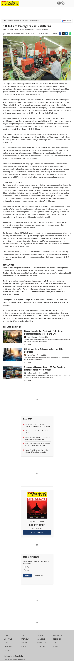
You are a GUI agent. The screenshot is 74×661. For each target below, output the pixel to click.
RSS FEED (7, 650)
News (10, 20)
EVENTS (23, 635)
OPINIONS (40, 635)
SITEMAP (56, 646)
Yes (28, 567)
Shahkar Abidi (30, 355)
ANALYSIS (24, 643)
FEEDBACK (57, 639)
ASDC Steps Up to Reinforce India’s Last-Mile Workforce (43, 350)
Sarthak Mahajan (31, 373)
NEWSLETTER (41, 643)
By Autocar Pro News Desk (13, 33)
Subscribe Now (37, 532)
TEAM (55, 643)
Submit (27, 575)
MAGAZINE (41, 639)
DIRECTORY (41, 646)
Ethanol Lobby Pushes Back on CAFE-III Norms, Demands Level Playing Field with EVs (44, 332)
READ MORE (28, 345)
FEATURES (8, 646)
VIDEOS (23, 646)
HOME (6, 635)
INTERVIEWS (25, 639)
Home (4, 20)
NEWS (6, 643)
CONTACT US (58, 635)
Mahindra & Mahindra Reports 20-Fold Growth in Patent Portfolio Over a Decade (44, 368)
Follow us (66, 21)
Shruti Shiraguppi (30, 337)
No (28, 570)
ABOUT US (8, 639)
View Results (38, 575)
